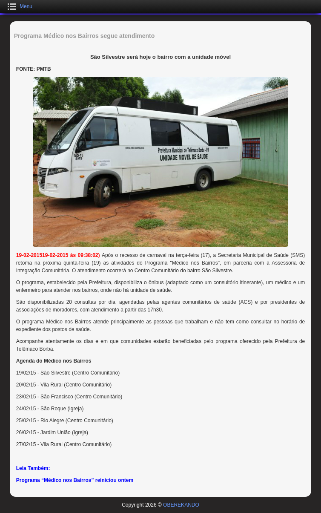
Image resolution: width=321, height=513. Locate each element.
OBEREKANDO (181, 505)
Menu (26, 6)
